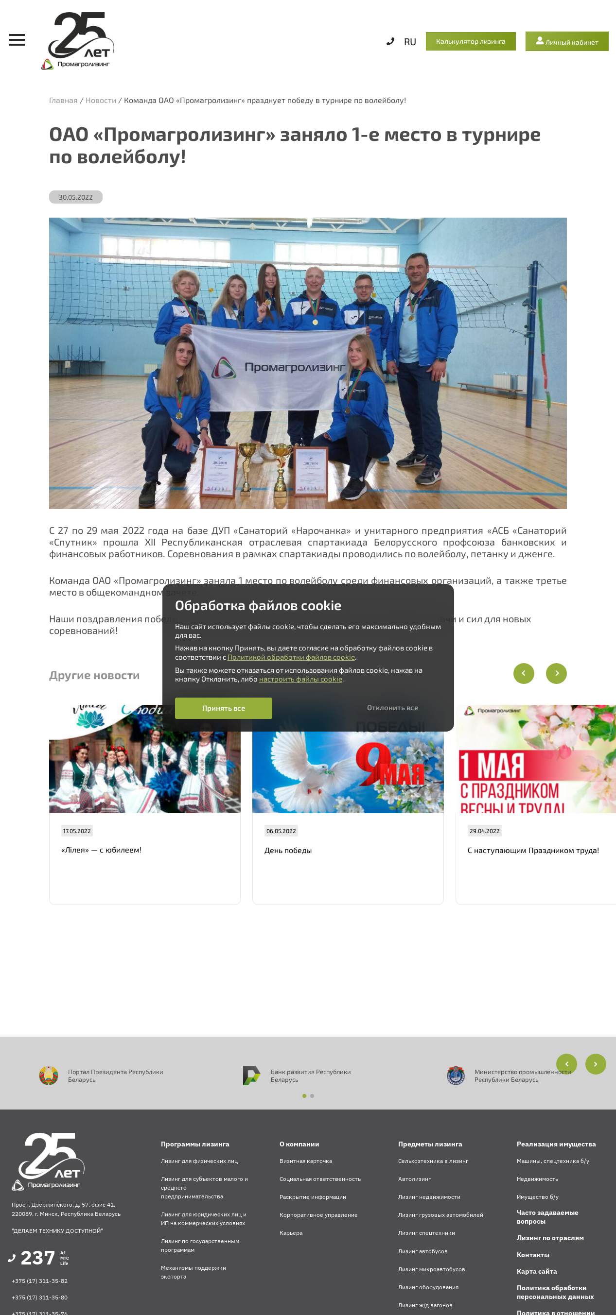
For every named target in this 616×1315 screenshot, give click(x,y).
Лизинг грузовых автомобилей (440, 1214)
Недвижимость (537, 1178)
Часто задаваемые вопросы (548, 1217)
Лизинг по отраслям (550, 1237)
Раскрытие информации (313, 1196)
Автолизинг (414, 1178)
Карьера (291, 1232)
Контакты (533, 1254)
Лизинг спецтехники (426, 1232)
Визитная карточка (306, 1160)
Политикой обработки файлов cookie (291, 656)
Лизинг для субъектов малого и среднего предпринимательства (204, 1187)
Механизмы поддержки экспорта (193, 1272)
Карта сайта (537, 1271)
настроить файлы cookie (300, 678)
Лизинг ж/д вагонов (425, 1305)
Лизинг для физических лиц (199, 1160)
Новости (101, 99)
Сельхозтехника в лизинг (433, 1160)
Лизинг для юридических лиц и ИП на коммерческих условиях (203, 1219)
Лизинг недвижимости (429, 1196)
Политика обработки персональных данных (555, 1292)
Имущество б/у (538, 1196)
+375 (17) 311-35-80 (40, 1297)
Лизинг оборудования (428, 1287)
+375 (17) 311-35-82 (40, 1280)
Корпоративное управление (319, 1214)
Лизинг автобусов (423, 1251)
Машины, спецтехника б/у (553, 1160)
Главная (63, 99)
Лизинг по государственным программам (200, 1245)
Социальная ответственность (320, 1178)
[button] (595, 1064)
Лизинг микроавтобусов (431, 1269)
